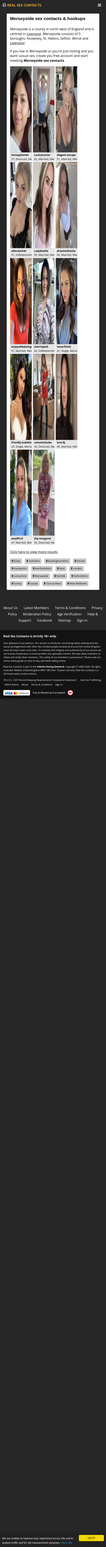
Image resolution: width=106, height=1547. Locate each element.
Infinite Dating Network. (51, 666)
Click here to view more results (34, 552)
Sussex (33, 583)
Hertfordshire (42, 568)
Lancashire (19, 576)
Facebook (44, 620)
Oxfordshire (80, 576)
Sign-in (82, 620)
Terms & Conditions (70, 608)
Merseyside (40, 576)
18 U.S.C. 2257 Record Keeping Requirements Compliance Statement (39, 679)
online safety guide (13, 660)
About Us (10, 608)
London (76, 568)
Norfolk (59, 576)
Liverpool (34, 34)
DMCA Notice (12, 684)
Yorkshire (33, 561)
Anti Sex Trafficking (91, 679)
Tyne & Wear (52, 583)
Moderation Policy (37, 614)
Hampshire (19, 568)
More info (66, 1543)
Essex (16, 561)
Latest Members (36, 608)
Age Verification (69, 614)
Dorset (80, 561)
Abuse (25, 684)
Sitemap (64, 620)
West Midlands (77, 583)
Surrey (16, 583)
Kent (61, 568)
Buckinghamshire (57, 561)
